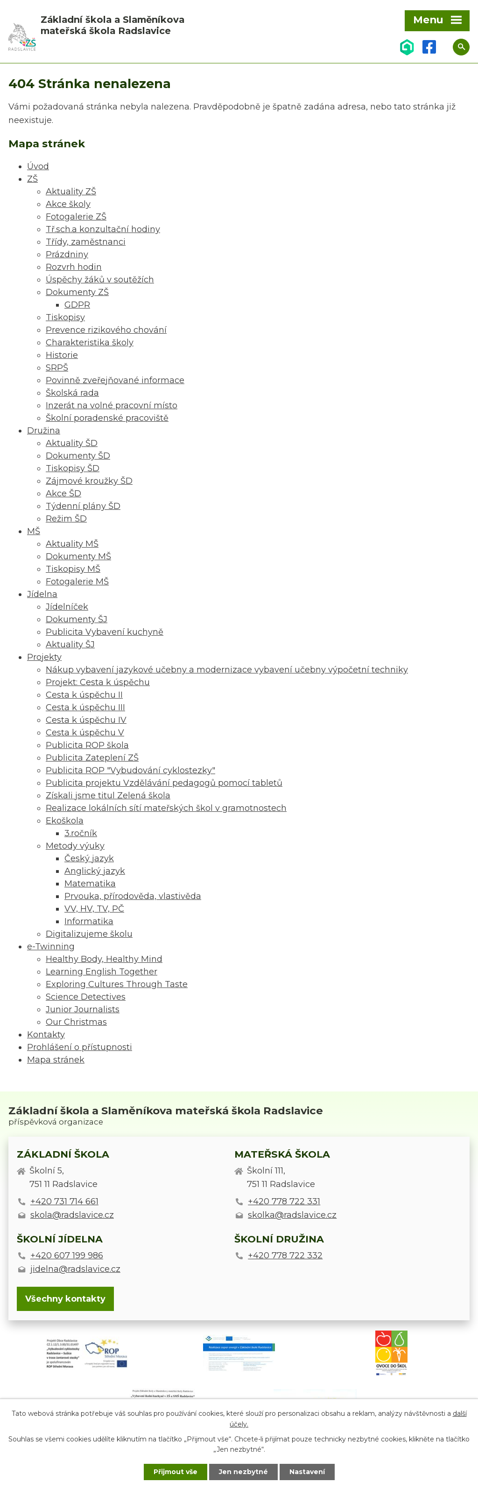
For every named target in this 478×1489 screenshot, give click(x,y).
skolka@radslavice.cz (292, 1215)
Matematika (90, 883)
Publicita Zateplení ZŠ (92, 758)
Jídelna (42, 594)
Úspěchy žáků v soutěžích (100, 279)
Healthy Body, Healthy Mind (104, 959)
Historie (62, 355)
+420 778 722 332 (285, 1255)
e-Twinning (51, 946)
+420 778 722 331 (284, 1201)
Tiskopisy (65, 317)
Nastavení (307, 1472)
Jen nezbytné (243, 1472)
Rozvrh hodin (74, 267)
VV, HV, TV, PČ (94, 909)
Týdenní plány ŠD (83, 506)
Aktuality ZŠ (71, 191)
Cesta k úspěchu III (85, 707)
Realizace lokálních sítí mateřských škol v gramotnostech (166, 808)
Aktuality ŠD (72, 443)
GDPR (77, 305)
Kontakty (46, 1034)
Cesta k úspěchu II (84, 695)
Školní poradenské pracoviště (107, 418)
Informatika (88, 921)
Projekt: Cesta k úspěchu (98, 682)
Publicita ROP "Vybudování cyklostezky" (130, 770)
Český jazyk (89, 858)
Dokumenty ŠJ (76, 619)
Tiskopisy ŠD (72, 468)
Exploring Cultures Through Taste (117, 984)
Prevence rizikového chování (106, 330)
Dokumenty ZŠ (77, 292)
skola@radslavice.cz (72, 1215)
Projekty (44, 657)
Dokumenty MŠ (78, 556)
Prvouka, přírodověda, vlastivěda (132, 896)
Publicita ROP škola (87, 745)
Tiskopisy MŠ (73, 569)
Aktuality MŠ (72, 544)
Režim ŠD (66, 519)
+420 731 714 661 (64, 1201)
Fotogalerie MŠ (77, 581)
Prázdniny (67, 254)
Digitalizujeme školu (89, 934)
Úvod (38, 166)
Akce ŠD (63, 493)
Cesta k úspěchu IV (86, 720)
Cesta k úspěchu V (85, 732)
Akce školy (68, 204)
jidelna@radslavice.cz (75, 1269)
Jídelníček (67, 607)
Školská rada (72, 393)
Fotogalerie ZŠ (76, 217)
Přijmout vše (175, 1472)
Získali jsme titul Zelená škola (108, 795)
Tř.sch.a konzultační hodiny (103, 229)
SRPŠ (57, 368)
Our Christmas (76, 1022)
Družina (43, 430)
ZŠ (32, 179)
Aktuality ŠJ (70, 644)
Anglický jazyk (94, 871)
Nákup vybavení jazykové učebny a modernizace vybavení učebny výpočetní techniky (227, 670)
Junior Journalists (83, 1009)
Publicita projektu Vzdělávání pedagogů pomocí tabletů (164, 783)
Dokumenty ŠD (78, 456)
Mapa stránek (55, 1060)
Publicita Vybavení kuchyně (104, 632)
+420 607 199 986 (66, 1255)
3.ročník (80, 833)
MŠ (33, 531)
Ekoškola (65, 821)
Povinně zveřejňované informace (115, 380)
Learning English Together (101, 972)
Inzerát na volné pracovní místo (111, 405)
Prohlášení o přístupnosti (79, 1047)
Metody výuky (75, 846)
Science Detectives (86, 997)
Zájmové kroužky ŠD (89, 481)
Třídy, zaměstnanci (86, 242)
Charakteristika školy (90, 342)
